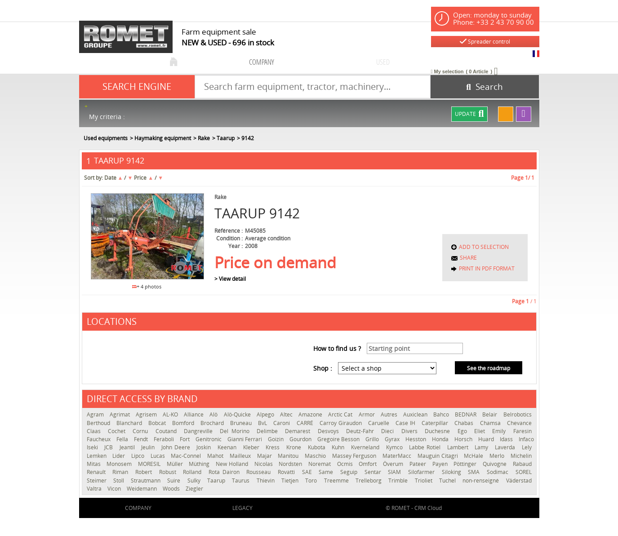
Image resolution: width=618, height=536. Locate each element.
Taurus (242, 480)
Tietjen (291, 480)
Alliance (194, 414)
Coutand (167, 431)
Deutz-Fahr (361, 431)
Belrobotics (517, 414)
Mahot (216, 456)
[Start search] (485, 86)
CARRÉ (306, 423)
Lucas (159, 456)
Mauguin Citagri (438, 456)
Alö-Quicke (238, 414)
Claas (95, 431)
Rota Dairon (225, 472)
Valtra (95, 488)
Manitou (289, 456)
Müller (176, 464)
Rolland (193, 472)
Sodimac (499, 472)
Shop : (322, 368)
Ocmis (346, 464)
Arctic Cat (341, 414)
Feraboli (164, 439)
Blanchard (130, 423)
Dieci (388, 431)
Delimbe (268, 431)
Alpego (266, 414)
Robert (145, 472)
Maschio (316, 456)
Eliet (481, 431)
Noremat (320, 464)
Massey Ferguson (355, 456)
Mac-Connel (187, 456)
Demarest (299, 431)
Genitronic (209, 439)
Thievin (267, 480)
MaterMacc (397, 456)
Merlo (497, 456)
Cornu (142, 431)
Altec (287, 414)
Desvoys (330, 431)
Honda (441, 439)
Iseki (93, 447)
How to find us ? (337, 348)
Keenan (228, 447)
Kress (274, 447)
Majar (265, 456)
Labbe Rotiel (425, 447)
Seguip (350, 472)
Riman (121, 472)
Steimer (98, 480)
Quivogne (495, 464)
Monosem (120, 464)
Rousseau (259, 472)
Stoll (119, 480)
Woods (172, 488)
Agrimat (120, 414)
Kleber (252, 447)
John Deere (176, 447)
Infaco (526, 439)
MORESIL (150, 464)
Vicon (114, 488)
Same (327, 472)
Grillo (372, 439)
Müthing (200, 464)
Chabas (464, 423)
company (261, 62)
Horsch (464, 439)
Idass (507, 439)
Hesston (416, 439)
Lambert (459, 447)
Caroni (282, 423)
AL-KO (171, 414)
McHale (474, 456)
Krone (294, 447)
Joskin (204, 447)
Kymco (395, 447)
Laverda (506, 447)
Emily (500, 431)
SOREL (524, 472)
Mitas (94, 464)
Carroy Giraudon (342, 423)
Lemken (97, 456)
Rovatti (288, 472)
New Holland (232, 464)
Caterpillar (436, 423)
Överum (394, 464)
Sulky (195, 480)
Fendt (141, 439)
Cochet (118, 431)
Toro (312, 480)
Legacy (242, 508)
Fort (185, 439)
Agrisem (147, 414)
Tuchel (448, 480)
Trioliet (425, 480)
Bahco (441, 414)
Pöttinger (465, 464)
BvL (263, 423)
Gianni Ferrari (245, 439)
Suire (174, 480)
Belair (490, 414)
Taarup (217, 480)
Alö (214, 414)
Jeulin (149, 447)
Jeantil (128, 447)
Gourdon (301, 439)
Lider (119, 456)
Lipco (138, 456)
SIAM (396, 472)
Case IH (406, 423)
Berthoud (99, 423)
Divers (410, 431)
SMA (475, 472)
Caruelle (379, 423)
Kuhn (339, 447)
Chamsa (491, 423)
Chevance (519, 423)
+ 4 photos (147, 286)
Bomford (184, 423)
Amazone (311, 414)
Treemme (337, 480)
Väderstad (519, 480)
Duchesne (439, 431)
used (383, 62)
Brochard (213, 423)
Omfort (368, 464)
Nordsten (291, 464)
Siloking (453, 472)
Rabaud (522, 464)
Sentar (374, 472)
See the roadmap (488, 368)
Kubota (318, 447)
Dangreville (199, 431)
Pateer (418, 464)
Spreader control (485, 41)
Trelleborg (370, 480)
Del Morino (236, 431)
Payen (440, 464)
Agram (96, 414)
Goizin (276, 439)
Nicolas (264, 464)
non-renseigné (481, 480)
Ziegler (194, 488)
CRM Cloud (428, 508)
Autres (390, 414)
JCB (109, 447)
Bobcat (158, 423)
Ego (464, 431)
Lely (527, 447)
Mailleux (241, 456)
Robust (169, 472)
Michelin (521, 456)
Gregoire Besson (339, 439)
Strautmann (147, 480)
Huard (486, 439)
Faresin (522, 431)
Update (469, 114)
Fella (122, 439)
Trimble (399, 480)
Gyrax (393, 439)
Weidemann (142, 488)
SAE (308, 472)
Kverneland (366, 447)
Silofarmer (422, 472)
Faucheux (99, 439)
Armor (367, 414)
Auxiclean (416, 414)
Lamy (482, 447)
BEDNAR (466, 414)
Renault (97, 472)
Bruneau (241, 423)
